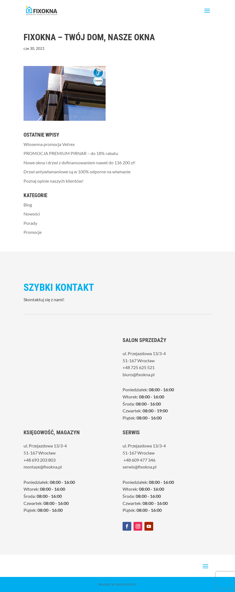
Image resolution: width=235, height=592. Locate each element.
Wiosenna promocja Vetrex (49, 144)
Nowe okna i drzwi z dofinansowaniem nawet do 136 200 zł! (79, 162)
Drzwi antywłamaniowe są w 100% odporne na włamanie (77, 171)
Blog (28, 204)
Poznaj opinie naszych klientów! (53, 180)
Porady (30, 223)
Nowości (32, 213)
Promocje (33, 232)
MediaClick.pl (126, 584)
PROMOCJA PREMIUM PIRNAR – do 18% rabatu (71, 153)
